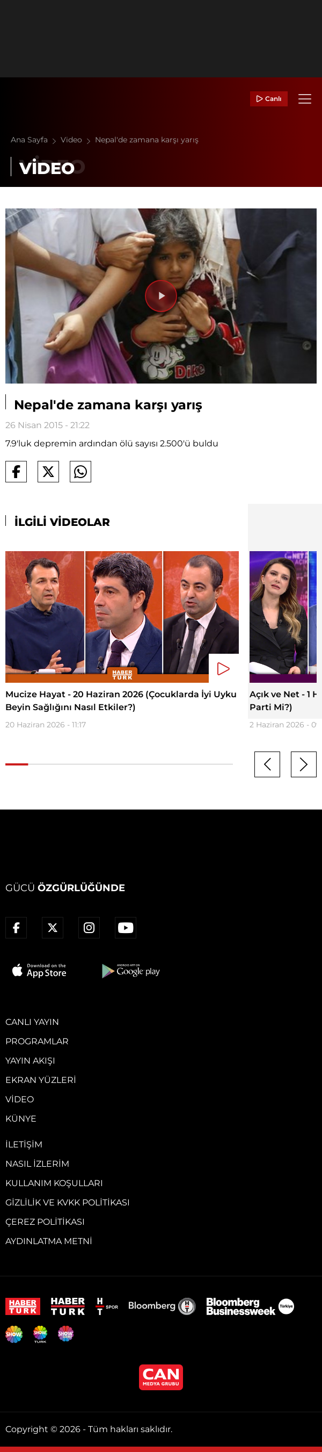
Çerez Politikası (45, 1222)
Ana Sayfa (36, 140)
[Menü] (304, 98)
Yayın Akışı (30, 1061)
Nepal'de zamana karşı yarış (147, 140)
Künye (20, 1119)
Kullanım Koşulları (54, 1183)
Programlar (37, 1041)
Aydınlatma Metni (48, 1241)
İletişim (23, 1144)
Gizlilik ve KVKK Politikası (67, 1202)
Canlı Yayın (32, 1022)
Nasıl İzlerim (37, 1164)
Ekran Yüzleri (40, 1080)
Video (78, 140)
